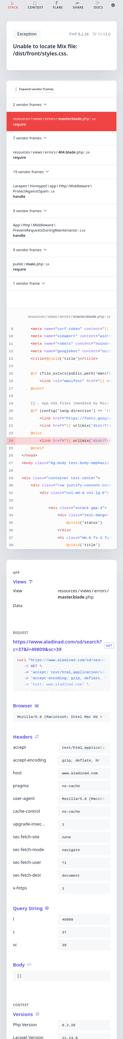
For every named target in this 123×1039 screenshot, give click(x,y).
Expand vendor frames (34, 89)
